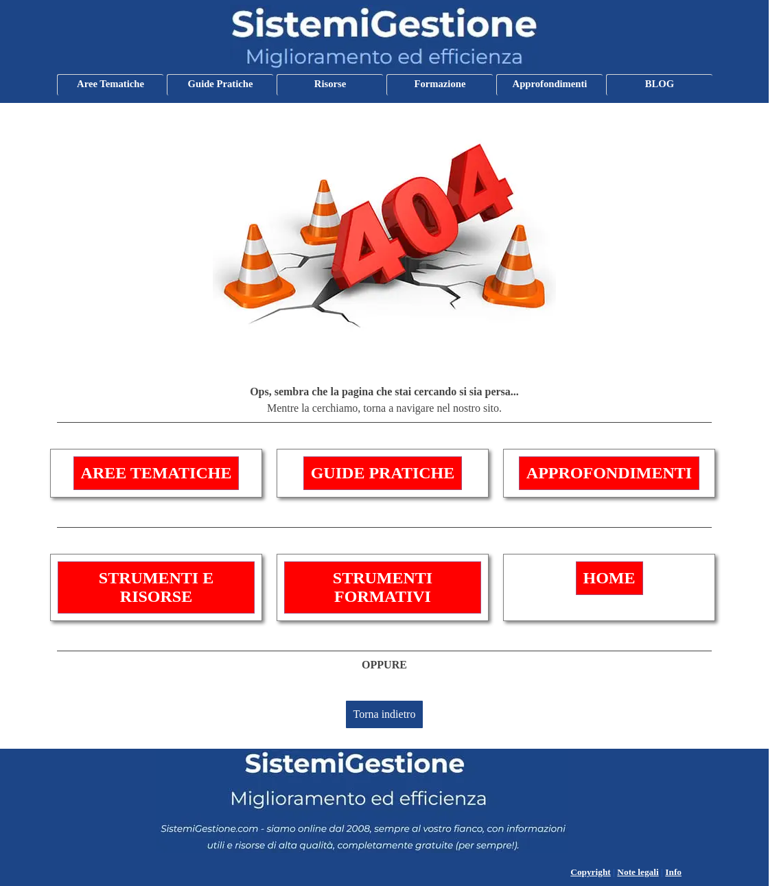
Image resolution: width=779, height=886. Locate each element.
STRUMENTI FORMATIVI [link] (382, 587)
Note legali (637, 872)
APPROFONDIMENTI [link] (609, 473)
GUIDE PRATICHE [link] (383, 473)
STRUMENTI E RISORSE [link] (156, 587)
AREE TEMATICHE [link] (156, 473)
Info (673, 872)
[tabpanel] (384, 403)
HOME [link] (609, 578)
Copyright (590, 872)
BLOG (659, 83)
